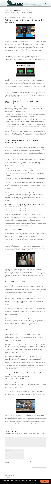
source (23, 210)
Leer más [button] (32, 482)
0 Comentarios (29, 12)
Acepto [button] (44, 481)
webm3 (8, 12)
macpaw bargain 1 (21, 12)
